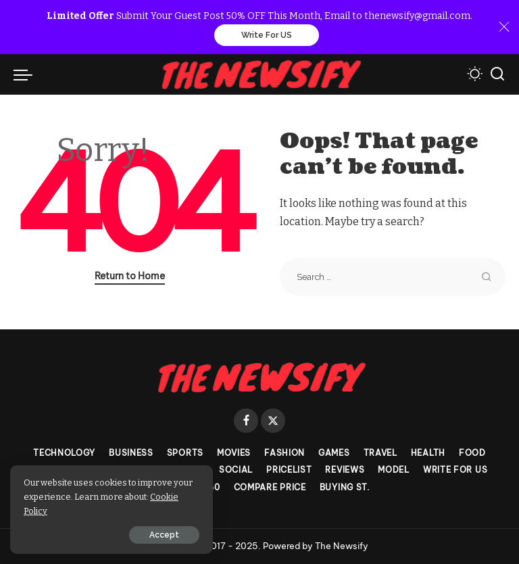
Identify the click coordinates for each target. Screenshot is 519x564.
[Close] (504, 27)
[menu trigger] (26, 74)
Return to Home (130, 276)
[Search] (497, 74)
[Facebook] (246, 420)
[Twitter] (273, 420)
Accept (164, 535)
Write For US (266, 35)
